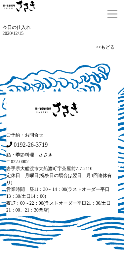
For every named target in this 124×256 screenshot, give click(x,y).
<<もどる (105, 46)
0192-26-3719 (31, 144)
